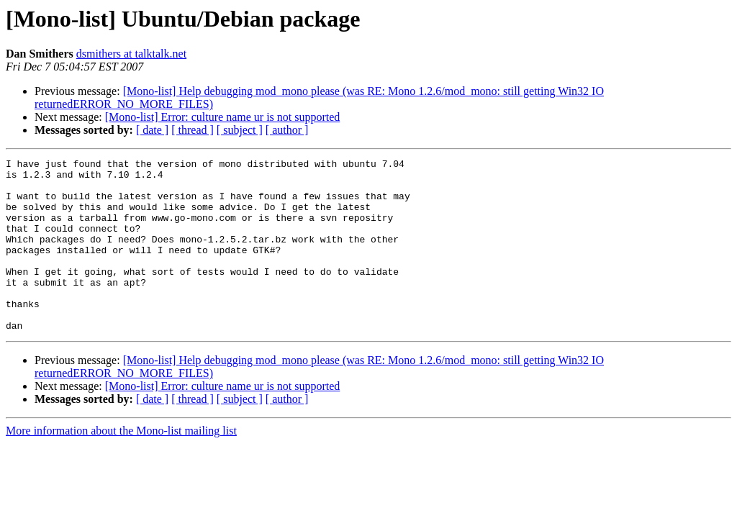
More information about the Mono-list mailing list (121, 465)
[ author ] (287, 130)
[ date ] (152, 130)
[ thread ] (192, 130)
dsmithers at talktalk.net (131, 53)
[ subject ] (240, 130)
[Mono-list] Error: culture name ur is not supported (222, 117)
